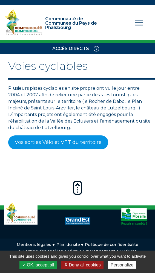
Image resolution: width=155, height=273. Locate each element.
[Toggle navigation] (96, 48)
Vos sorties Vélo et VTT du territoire (58, 142)
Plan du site (68, 244)
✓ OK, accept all (38, 265)
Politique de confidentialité (111, 244)
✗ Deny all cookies (82, 265)
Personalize (122, 265)
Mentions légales (34, 244)
